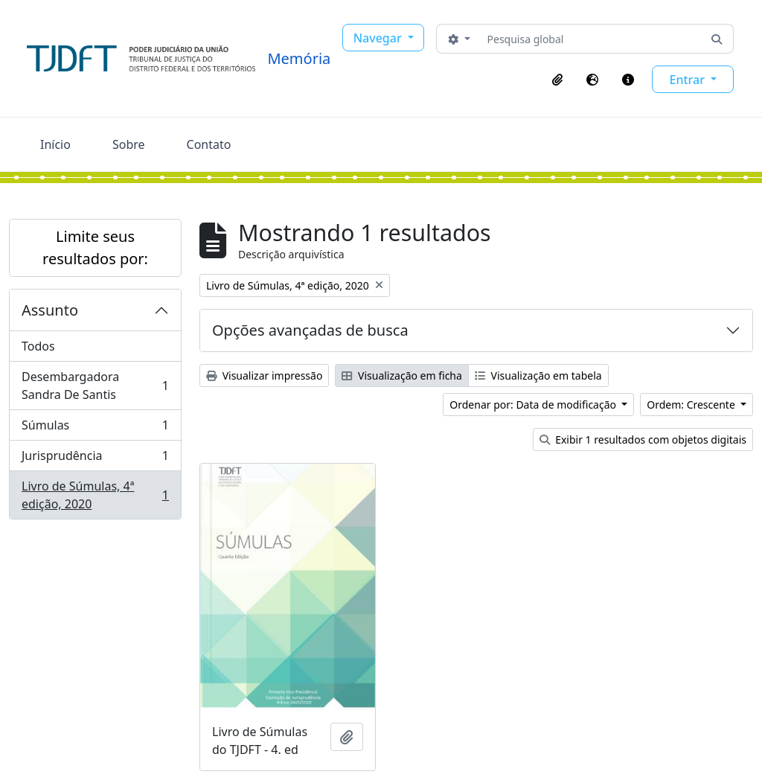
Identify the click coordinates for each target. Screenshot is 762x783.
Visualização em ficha (402, 375)
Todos (38, 346)
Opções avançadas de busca (310, 330)
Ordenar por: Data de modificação (533, 404)
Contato (209, 144)
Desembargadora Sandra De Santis (95, 385)
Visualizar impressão (264, 375)
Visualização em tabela (538, 375)
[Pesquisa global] (591, 39)
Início (55, 144)
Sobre (128, 144)
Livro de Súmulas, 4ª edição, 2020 (95, 495)
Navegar (379, 38)
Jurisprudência (95, 459)
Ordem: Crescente (692, 404)
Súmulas (95, 428)
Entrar (688, 79)
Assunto (50, 310)
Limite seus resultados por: (95, 247)
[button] (557, 80)
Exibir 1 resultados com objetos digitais (643, 439)
